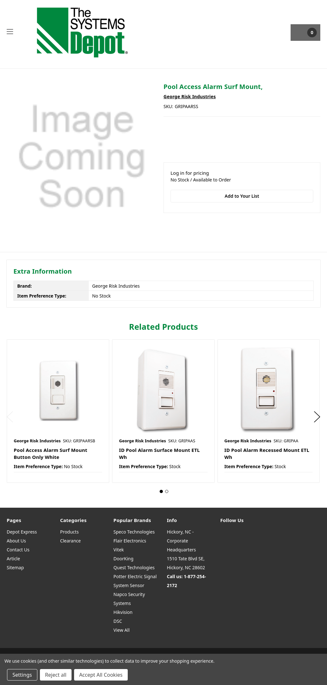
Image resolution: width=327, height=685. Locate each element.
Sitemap (15, 567)
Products (69, 532)
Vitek (118, 550)
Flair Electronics (129, 541)
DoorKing (123, 559)
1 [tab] (161, 491)
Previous (10, 417)
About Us (16, 541)
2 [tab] (166, 491)
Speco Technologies (134, 532)
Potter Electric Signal (134, 576)
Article (13, 559)
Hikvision (123, 612)
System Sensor (128, 585)
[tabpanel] (58, 411)
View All (121, 630)
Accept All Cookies (101, 674)
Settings (22, 674)
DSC (117, 621)
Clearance (70, 541)
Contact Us (18, 550)
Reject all (55, 674)
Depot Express (22, 532)
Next (317, 417)
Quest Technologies (134, 567)
